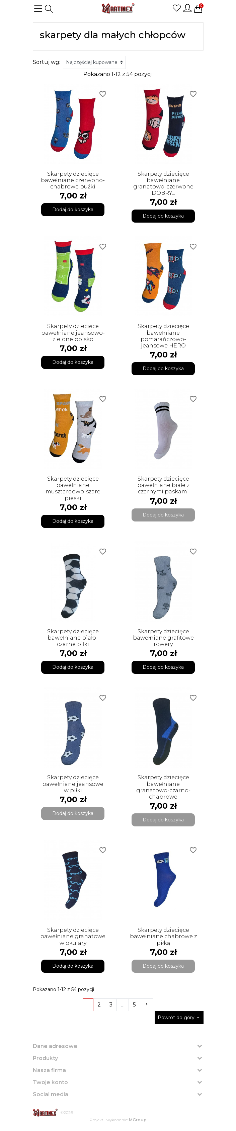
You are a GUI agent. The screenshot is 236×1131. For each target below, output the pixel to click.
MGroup (138, 1119)
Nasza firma (49, 1070)
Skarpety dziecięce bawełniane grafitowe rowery (163, 637)
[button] (49, 8)
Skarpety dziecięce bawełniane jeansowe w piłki (72, 783)
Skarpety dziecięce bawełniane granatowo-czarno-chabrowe (163, 787)
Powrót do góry (179, 1018)
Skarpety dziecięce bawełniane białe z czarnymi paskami (163, 485)
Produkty (45, 1058)
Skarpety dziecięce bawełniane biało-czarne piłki (73, 637)
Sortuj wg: (46, 62)
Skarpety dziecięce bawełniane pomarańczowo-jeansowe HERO (163, 336)
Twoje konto (50, 1082)
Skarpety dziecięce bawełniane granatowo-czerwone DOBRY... (163, 183)
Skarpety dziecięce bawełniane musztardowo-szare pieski (73, 488)
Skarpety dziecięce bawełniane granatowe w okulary (72, 936)
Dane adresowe (55, 1046)
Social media (50, 1094)
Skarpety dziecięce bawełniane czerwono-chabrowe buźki (73, 180)
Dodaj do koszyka (72, 210)
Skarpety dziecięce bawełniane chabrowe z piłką (163, 936)
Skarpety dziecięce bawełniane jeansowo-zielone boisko (73, 332)
